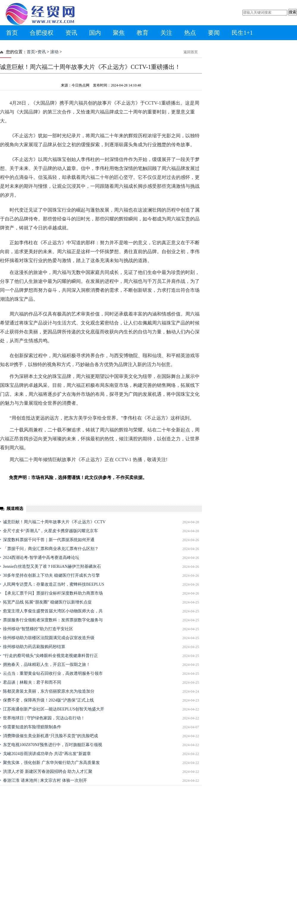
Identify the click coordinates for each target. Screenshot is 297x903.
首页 (12, 32)
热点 (190, 32)
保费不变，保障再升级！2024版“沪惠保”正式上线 (48, 700)
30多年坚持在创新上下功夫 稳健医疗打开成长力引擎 (51, 575)
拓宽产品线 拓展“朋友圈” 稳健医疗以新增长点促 (47, 602)
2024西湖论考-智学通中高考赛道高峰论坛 (41, 557)
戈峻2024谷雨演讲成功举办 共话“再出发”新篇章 (47, 753)
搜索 (292, 12)
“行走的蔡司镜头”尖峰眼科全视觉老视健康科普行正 (50, 655)
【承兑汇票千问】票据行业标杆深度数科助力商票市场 (53, 593)
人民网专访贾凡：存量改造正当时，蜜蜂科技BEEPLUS (53, 584)
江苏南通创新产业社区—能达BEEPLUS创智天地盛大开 (53, 709)
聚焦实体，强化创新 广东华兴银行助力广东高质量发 (51, 762)
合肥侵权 (41, 32)
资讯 (71, 32)
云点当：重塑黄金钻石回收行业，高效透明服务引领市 (53, 673)
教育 (142, 32)
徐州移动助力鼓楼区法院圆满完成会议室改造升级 (48, 638)
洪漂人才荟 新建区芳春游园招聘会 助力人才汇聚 (47, 771)
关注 (166, 32)
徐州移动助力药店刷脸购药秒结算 (34, 646)
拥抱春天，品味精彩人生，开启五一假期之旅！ (46, 664)
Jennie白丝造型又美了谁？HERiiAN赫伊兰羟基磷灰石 (52, 566)
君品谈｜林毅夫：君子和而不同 (32, 682)
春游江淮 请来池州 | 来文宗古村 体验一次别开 (45, 780)
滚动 (54, 52)
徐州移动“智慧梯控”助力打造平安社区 (38, 629)
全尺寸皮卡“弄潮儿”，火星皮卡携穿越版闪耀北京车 (50, 531)
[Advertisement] (55, 841)
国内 (95, 32)
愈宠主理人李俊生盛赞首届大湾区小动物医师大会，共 (53, 611)
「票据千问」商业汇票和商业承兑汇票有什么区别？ (51, 548)
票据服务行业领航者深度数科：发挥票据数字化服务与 (53, 620)
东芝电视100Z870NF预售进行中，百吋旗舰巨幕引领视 (52, 745)
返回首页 (191, 52)
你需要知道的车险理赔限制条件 (32, 727)
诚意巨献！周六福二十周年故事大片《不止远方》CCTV (54, 522)
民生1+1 (242, 32)
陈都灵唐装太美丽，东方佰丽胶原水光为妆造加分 (48, 691)
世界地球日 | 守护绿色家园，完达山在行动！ (44, 718)
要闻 (214, 32)
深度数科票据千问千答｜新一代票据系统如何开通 (48, 540)
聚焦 (119, 32)
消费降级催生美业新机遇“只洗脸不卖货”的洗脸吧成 (50, 736)
